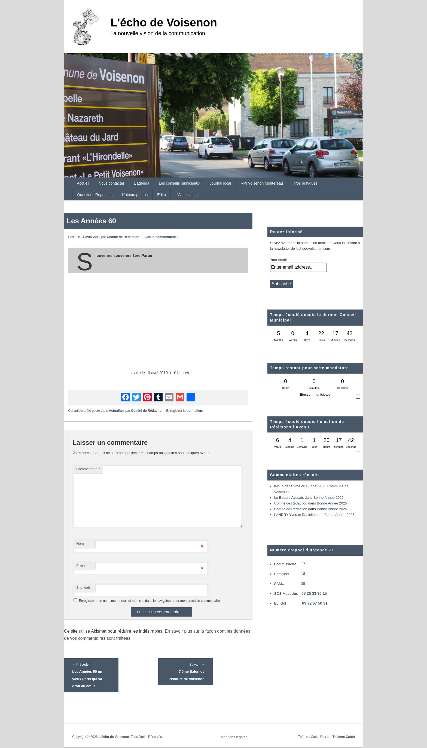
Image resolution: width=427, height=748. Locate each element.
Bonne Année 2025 (328, 497)
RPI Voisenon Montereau (261, 183)
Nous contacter (111, 183)
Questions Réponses (94, 195)
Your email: (279, 260)
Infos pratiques (305, 183)
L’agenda (141, 183)
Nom (80, 544)
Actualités (116, 411)
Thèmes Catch (344, 737)
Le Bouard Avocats (289, 497)
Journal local (220, 183)
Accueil (83, 183)
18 (303, 574)
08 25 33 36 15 (314, 593)
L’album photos (135, 195)
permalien (194, 411)
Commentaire (88, 469)
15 (303, 583)
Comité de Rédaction (123, 237)
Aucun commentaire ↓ (161, 237)
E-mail (81, 566)
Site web (83, 587)
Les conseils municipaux (179, 183)
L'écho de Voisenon (163, 22)
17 (303, 564)
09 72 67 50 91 (314, 603)
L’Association (186, 195)
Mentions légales (234, 737)
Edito (161, 195)
